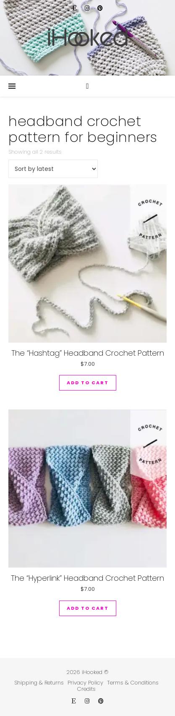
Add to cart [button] (88, 382)
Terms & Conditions (133, 683)
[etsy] (75, 8)
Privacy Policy (85, 683)
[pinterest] (100, 8)
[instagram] (88, 8)
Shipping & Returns (39, 683)
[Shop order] (53, 169)
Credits (86, 689)
